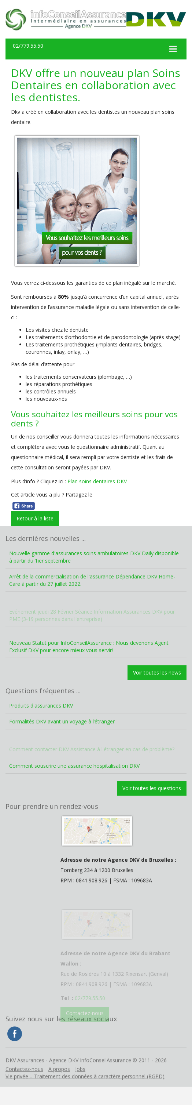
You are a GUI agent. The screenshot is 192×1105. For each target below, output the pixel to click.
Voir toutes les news (157, 672)
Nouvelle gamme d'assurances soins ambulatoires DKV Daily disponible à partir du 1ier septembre (94, 557)
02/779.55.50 (28, 45)
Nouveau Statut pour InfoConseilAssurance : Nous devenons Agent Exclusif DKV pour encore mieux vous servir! (89, 646)
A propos (59, 1078)
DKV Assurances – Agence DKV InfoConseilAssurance (65, 19)
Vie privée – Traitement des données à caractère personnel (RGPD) (85, 1086)
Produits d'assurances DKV (41, 705)
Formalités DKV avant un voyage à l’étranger (62, 731)
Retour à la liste (34, 518)
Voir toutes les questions (151, 788)
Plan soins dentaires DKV (97, 481)
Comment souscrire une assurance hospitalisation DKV (74, 765)
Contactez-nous (24, 1078)
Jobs (80, 1078)
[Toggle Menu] (173, 49)
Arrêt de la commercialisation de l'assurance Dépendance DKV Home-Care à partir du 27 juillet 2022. (92, 590)
